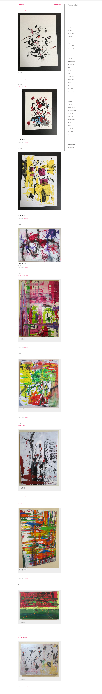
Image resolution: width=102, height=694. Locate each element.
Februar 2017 (71, 76)
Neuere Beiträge (57, 4)
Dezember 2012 (72, 141)
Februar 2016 (71, 92)
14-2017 (20, 584)
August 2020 (71, 45)
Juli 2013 (70, 122)
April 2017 (70, 70)
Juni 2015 (70, 101)
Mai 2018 (70, 58)
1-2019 (19, 224)
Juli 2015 (70, 98)
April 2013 (70, 128)
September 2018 (72, 52)
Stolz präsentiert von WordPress (51, 691)
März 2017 (70, 73)
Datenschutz (71, 33)
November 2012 (72, 144)
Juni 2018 (70, 55)
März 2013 (70, 131)
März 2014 (70, 116)
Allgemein (26, 142)
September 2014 (72, 110)
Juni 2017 (70, 67)
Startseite (70, 18)
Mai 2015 (70, 104)
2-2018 (19, 423)
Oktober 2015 (71, 95)
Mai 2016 (70, 85)
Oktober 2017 (71, 64)
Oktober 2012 (71, 147)
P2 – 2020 (20, 84)
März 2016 (70, 88)
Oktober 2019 (71, 48)
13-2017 (20, 635)
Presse (69, 27)
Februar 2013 (71, 135)
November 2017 (72, 61)
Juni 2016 (70, 82)
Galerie (69, 21)
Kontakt (70, 30)
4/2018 (19, 273)
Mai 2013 (70, 125)
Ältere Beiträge (21, 4)
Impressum (70, 36)
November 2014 (72, 107)
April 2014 (70, 113)
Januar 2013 (71, 138)
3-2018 (19, 353)
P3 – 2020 (20, 9)
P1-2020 (20, 148)
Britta (26, 10)
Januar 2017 (71, 79)
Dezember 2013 (72, 119)
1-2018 (19, 502)
